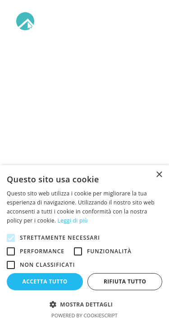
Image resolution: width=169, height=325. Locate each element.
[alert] (84, 245)
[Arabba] (72, 21)
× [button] (158, 175)
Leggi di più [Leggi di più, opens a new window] (73, 220)
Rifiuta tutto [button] (125, 281)
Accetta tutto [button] (45, 281)
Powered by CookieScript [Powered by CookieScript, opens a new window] (84, 315)
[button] (148, 21)
